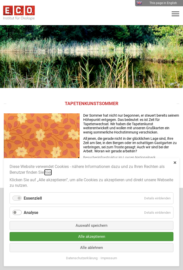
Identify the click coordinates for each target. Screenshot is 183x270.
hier (48, 172)
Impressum (109, 258)
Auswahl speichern (91, 225)
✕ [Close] (174, 162)
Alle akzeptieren (91, 236)
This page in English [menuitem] (156, 3)
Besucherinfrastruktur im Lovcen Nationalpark (119, 157)
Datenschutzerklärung (82, 258)
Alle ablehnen (91, 247)
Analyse (31, 212)
